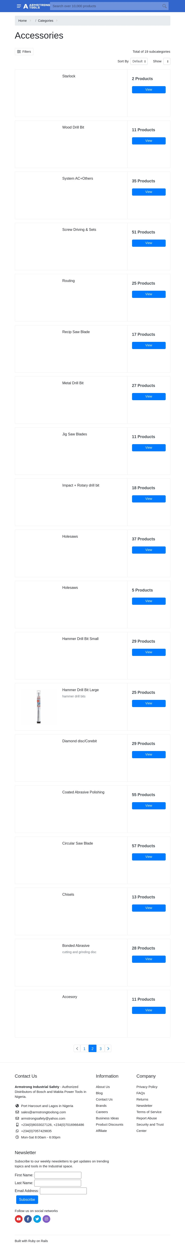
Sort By (123, 61)
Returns (142, 1099)
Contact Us (104, 1099)
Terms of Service (149, 1112)
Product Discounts (109, 1124)
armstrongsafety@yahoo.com (43, 1118)
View (148, 89)
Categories (45, 20)
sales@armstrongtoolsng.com (43, 1112)
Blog (99, 1093)
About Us (103, 1087)
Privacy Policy (147, 1087)
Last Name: (24, 1183)
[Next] (108, 1048)
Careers (102, 1112)
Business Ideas (107, 1118)
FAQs (141, 1093)
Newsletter (145, 1105)
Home (22, 20)
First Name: (24, 1175)
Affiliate (101, 1131)
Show (157, 61)
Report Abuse (147, 1118)
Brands (101, 1105)
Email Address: (27, 1191)
